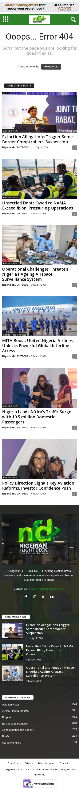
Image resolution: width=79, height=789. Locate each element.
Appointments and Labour (17, 729)
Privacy (29, 763)
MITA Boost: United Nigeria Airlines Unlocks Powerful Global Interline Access (37, 345)
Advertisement (46, 763)
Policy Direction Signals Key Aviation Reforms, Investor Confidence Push (38, 485)
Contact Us (65, 763)
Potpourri (7, 717)
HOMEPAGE (51, 66)
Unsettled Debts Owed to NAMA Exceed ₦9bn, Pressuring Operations (37, 205)
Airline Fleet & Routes (14, 334)
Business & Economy (15, 723)
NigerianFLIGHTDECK (15, 147)
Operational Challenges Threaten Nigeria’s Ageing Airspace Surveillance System (35, 274)
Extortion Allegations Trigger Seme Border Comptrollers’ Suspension (37, 139)
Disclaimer (14, 763)
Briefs (5, 736)
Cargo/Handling (11, 742)
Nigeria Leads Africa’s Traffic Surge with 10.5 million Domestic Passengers (36, 417)
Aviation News (11, 130)
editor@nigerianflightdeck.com (46, 588)
